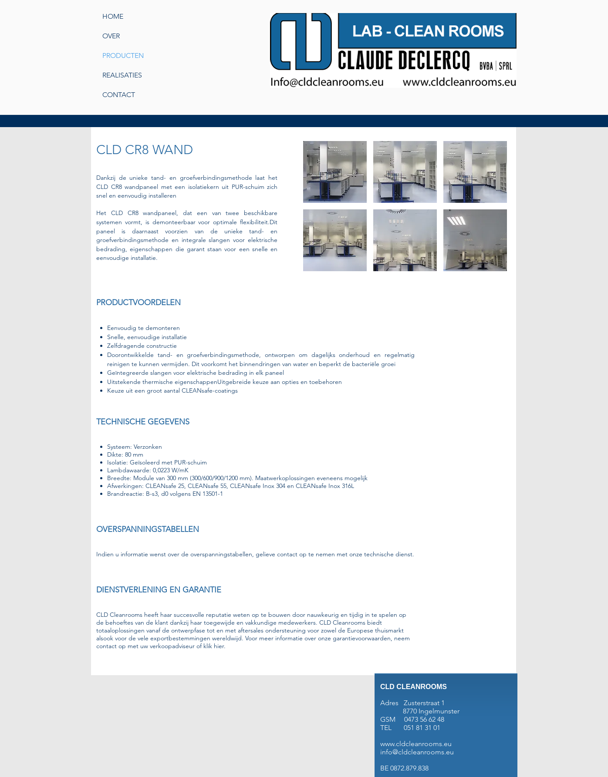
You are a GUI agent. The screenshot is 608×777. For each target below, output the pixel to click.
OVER (111, 36)
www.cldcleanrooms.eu (416, 744)
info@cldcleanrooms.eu (417, 752)
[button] (335, 172)
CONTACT (118, 95)
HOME (112, 16)
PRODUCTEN (123, 55)
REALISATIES (122, 75)
